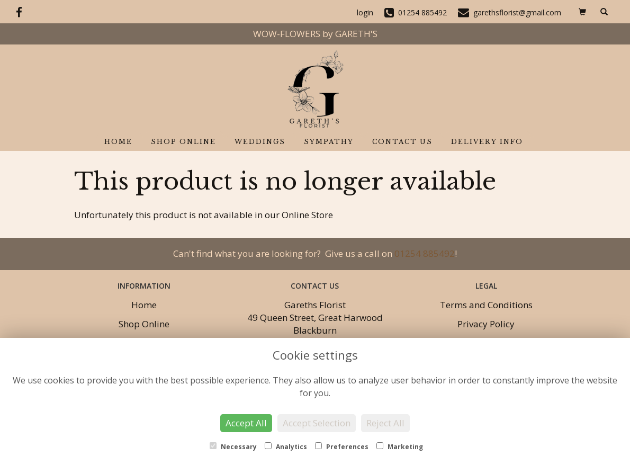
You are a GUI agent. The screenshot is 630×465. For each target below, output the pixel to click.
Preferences (341, 446)
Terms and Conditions (486, 305)
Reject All (385, 423)
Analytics (286, 446)
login (365, 12)
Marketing (399, 446)
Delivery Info (487, 142)
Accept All (246, 423)
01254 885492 (424, 253)
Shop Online (183, 142)
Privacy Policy (486, 324)
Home (118, 142)
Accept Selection (316, 423)
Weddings (260, 142)
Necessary (233, 446)
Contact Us (402, 142)
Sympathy (329, 142)
